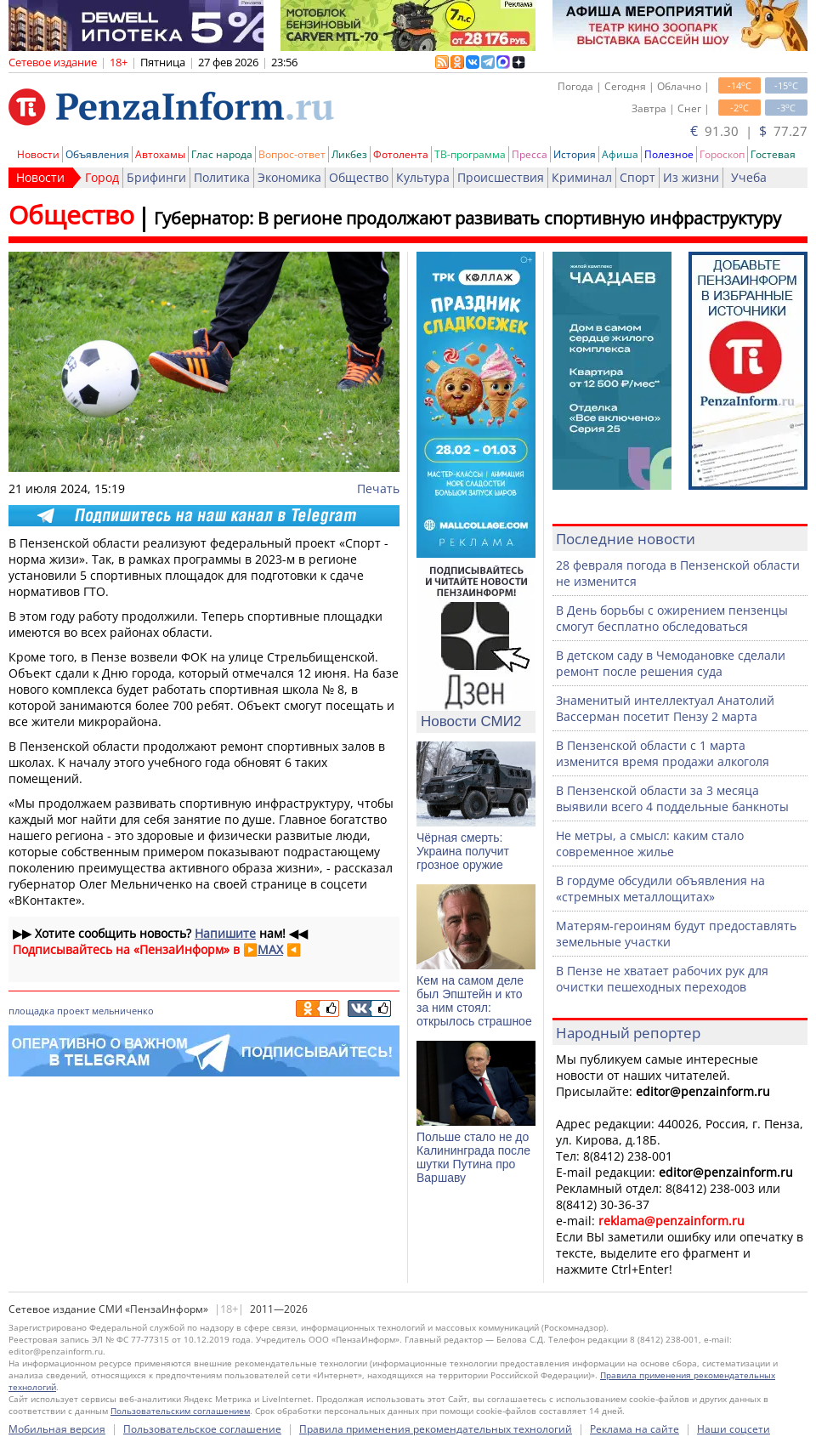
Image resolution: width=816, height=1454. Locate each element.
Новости (38, 154)
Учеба (749, 177)
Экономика (289, 177)
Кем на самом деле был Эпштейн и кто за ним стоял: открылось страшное (474, 1001)
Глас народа (221, 154)
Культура (423, 177)
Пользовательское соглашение (202, 1429)
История (574, 154)
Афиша (620, 154)
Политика (222, 177)
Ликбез (349, 154)
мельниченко (123, 1010)
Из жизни (691, 177)
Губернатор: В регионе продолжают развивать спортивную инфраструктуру (467, 218)
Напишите (225, 933)
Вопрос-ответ (292, 154)
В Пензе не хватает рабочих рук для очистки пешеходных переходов (662, 979)
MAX (270, 949)
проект (73, 1010)
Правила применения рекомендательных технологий (435, 1429)
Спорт (637, 177)
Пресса (529, 154)
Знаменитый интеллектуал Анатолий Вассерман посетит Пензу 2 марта (665, 708)
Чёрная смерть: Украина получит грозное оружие (462, 851)
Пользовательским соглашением (180, 1411)
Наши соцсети (733, 1429)
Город (102, 177)
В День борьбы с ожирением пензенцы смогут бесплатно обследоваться (672, 618)
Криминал (582, 177)
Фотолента (400, 154)
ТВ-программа (470, 154)
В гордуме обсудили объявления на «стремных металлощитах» (660, 888)
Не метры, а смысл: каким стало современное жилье (650, 843)
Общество (358, 177)
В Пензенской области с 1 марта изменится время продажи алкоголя (662, 753)
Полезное (669, 154)
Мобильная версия (56, 1429)
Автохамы (160, 154)
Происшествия (500, 177)
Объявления (97, 154)
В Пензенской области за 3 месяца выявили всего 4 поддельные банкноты (672, 798)
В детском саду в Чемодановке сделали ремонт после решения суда (670, 663)
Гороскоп (722, 154)
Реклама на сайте (634, 1429)
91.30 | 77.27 (749, 130)
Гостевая (773, 154)
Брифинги (156, 177)
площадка (31, 1010)
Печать (378, 488)
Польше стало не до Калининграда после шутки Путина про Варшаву (473, 1157)
